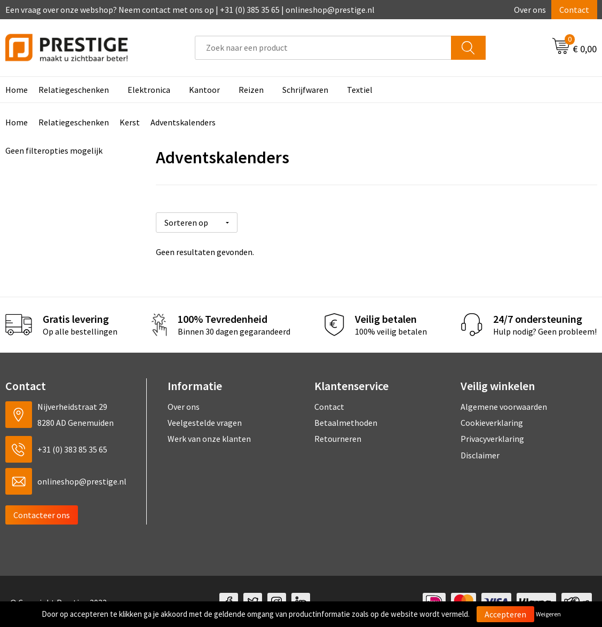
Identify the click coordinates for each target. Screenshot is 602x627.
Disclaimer (480, 453)
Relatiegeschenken (73, 89)
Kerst (130, 122)
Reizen (251, 89)
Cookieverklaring (492, 421)
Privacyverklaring (492, 437)
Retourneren (337, 437)
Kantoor (204, 89)
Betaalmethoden (345, 421)
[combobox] (323, 48)
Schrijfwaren (305, 89)
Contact (574, 9)
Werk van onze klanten (209, 437)
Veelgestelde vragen (205, 421)
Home (16, 122)
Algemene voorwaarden (504, 404)
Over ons (530, 9)
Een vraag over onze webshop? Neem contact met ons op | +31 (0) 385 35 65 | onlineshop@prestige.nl (190, 9)
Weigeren (548, 614)
